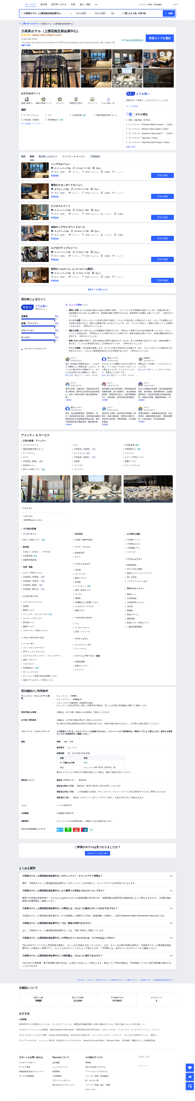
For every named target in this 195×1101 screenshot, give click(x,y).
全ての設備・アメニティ (31, 123)
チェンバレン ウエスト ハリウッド (107, 1016)
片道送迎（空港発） (82, 449)
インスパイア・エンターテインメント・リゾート (139, 1011)
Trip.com (81, 961)
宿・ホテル (30, 4)
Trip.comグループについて (63, 1066)
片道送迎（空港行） (82, 457)
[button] (96, 4)
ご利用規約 (57, 1057)
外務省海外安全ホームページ (31, 1052)
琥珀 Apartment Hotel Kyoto (62, 1011)
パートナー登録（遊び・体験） (98, 1066)
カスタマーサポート (27, 1043)
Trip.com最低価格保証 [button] (134, 40)
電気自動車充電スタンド (33, 449)
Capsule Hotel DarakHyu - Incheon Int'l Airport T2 (69, 1016)
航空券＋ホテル (59, 4)
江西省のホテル (116, 961)
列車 (73, 4)
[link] (151, 4)
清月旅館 (126, 1021)
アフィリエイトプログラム (96, 1052)
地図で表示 (131, 147)
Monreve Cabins (113, 1021)
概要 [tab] (23, 156)
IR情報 (88, 1043)
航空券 (44, 4)
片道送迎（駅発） (30, 461)
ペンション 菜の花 (46, 1021)
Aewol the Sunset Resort (93, 1021)
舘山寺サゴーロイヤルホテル (69, 1021)
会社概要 (56, 1043)
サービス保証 (24, 1048)
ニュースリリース (59, 1048)
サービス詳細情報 (26, 1057)
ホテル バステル (109, 1011)
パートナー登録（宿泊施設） (97, 1057)
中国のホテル (101, 961)
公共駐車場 (129, 445)
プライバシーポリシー (61, 1061)
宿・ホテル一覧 (92, 1061)
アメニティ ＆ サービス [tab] (73, 156)
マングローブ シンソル (62, 1005)
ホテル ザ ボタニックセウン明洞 (33, 1016)
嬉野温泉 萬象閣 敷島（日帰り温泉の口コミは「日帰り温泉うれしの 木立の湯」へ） (110, 1005)
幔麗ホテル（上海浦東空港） (144, 1021)
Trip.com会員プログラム (95, 1048)
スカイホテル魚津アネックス (136, 1016)
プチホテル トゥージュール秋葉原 (33, 1011)
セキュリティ (91, 1070)
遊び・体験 (85, 4)
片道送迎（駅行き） (31, 589)
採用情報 (56, 1052)
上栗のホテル (131, 961)
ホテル (90, 961)
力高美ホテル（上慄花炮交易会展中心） (50, 31)
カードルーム (79, 453)
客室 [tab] (32, 156)
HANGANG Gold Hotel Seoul (88, 1011)
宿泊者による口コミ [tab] (48, 156)
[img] (50, 68)
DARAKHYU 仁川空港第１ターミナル (34, 1005)
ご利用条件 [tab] (94, 156)
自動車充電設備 (29, 560)
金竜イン (154, 1016)
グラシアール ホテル (28, 1021)
